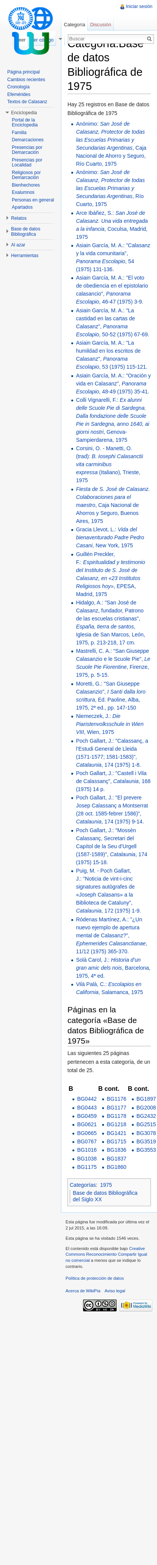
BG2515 (146, 1124)
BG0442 (86, 1099)
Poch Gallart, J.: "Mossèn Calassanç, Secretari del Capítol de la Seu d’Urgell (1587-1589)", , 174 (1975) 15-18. (111, 846)
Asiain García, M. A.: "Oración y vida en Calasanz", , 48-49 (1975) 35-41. (113, 383)
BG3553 (146, 1150)
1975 (106, 1185)
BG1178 (116, 1116)
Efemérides (18, 94)
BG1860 (116, 1167)
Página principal (23, 72)
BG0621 (86, 1124)
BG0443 (86, 1108)
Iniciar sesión (139, 6)
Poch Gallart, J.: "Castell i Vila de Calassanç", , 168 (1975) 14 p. (113, 781)
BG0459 (86, 1116)
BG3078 (146, 1133)
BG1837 (116, 1159)
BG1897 (146, 1099)
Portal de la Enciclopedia (25, 122)
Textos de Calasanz (27, 101)
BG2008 (146, 1108)
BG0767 (86, 1141)
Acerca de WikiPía (83, 1290)
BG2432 (146, 1116)
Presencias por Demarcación (27, 150)
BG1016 (86, 1150)
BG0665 (86, 1133)
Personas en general (33, 200)
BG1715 (116, 1141)
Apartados (22, 207)
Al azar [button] (18, 245)
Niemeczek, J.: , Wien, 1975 (109, 724)
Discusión (100, 24)
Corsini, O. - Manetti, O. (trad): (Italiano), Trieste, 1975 (109, 464)
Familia (19, 132)
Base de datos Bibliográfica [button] (25, 231)
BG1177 (116, 1108)
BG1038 (86, 1159)
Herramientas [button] (24, 255)
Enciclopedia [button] (24, 112)
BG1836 (116, 1150)
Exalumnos (23, 192)
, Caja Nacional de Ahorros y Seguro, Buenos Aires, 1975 (113, 505)
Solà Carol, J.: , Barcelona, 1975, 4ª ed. (113, 968)
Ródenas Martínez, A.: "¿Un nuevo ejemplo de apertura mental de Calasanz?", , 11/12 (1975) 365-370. (111, 935)
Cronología (18, 87)
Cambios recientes (26, 79)
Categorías (83, 1185)
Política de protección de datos (95, 1278)
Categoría (74, 24)
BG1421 (116, 1133)
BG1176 (116, 1099)
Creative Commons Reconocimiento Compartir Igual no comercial (106, 1254)
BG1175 (86, 1167)
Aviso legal (115, 1290)
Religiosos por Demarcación (26, 175)
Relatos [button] (19, 218)
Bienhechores (26, 185)
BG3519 (146, 1141)
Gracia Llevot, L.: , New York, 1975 (110, 537)
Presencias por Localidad (27, 162)
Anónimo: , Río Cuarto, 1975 (110, 188)
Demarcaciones (27, 139)
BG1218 (116, 1124)
